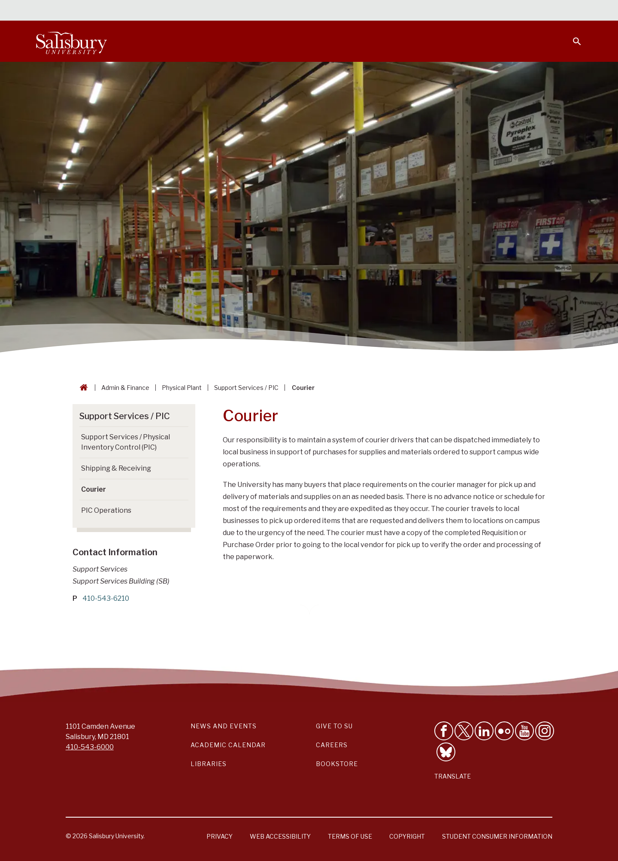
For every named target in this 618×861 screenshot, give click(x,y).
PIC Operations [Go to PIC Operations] (106, 510)
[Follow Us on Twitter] (463, 730)
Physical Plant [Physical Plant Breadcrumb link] (182, 387)
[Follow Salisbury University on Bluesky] (445, 751)
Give (565, 11)
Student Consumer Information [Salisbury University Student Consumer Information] (497, 836)
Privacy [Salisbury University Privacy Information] (219, 836)
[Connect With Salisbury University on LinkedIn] (484, 730)
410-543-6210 (105, 598)
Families (486, 11)
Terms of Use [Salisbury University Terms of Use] (350, 836)
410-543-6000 (90, 747)
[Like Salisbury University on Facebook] (443, 730)
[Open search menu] (571, 36)
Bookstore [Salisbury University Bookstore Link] (337, 763)
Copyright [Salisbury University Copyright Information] (407, 836)
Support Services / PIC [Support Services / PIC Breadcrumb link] (246, 387)
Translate (452, 776)
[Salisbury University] (71, 41)
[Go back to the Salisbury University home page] (82, 387)
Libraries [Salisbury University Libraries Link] (209, 763)
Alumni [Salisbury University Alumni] (523, 11)
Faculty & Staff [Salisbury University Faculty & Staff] (437, 11)
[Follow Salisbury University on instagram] (544, 730)
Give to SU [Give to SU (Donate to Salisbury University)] (334, 726)
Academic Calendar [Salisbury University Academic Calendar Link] (228, 744)
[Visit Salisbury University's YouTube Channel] (524, 730)
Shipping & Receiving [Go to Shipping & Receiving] (116, 468)
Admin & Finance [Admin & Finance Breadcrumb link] (125, 387)
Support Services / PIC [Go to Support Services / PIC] (124, 416)
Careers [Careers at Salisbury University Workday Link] (332, 744)
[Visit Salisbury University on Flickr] (504, 730)
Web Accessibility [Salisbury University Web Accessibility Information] (280, 836)
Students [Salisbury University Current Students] (385, 11)
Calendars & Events (326, 11)
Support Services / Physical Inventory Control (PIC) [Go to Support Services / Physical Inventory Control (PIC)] (125, 442)
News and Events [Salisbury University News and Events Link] (224, 726)
